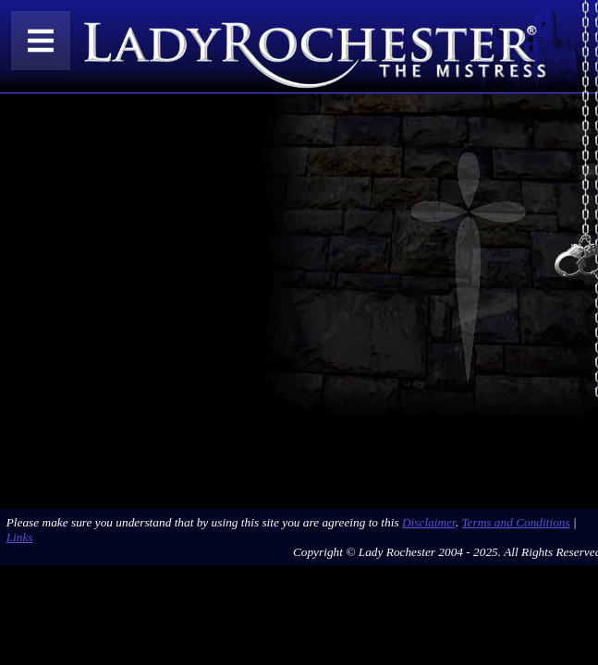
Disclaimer (429, 522)
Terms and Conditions (515, 522)
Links (19, 537)
